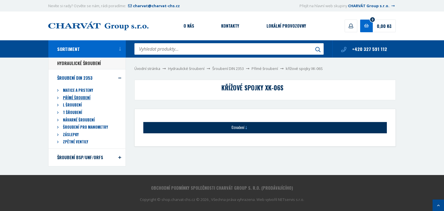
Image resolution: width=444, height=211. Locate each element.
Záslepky (71, 134)
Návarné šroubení (79, 120)
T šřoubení (72, 112)
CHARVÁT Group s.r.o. (372, 5)
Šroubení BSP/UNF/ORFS (80, 157)
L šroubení (72, 105)
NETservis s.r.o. (291, 199)
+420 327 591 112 (364, 48)
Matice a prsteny (78, 90)
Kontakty (230, 26)
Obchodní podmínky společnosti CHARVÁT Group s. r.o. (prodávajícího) (222, 188)
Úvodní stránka (147, 68)
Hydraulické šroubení (186, 68)
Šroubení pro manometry (85, 127)
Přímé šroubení (265, 68)
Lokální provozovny (286, 26)
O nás (189, 26)
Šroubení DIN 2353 (228, 68)
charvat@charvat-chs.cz (153, 5)
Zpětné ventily (75, 142)
